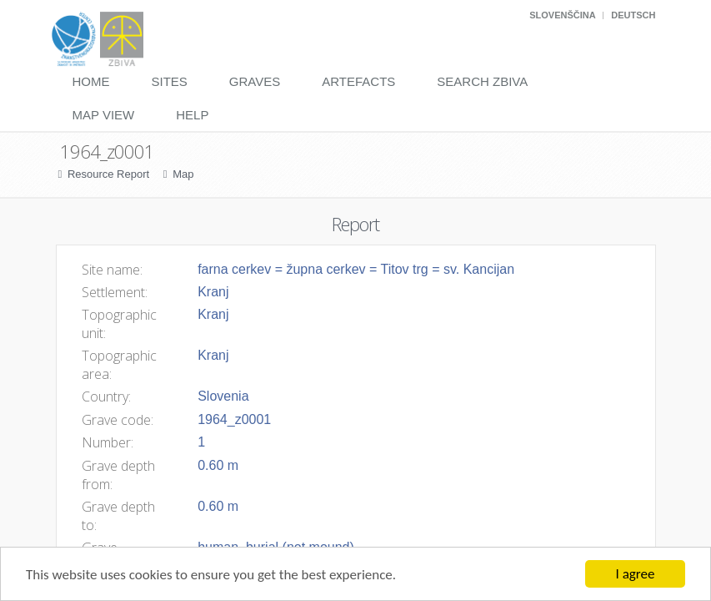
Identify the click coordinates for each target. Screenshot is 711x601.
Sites (170, 81)
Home (91, 81)
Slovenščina (562, 15)
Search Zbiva (482, 81)
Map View (104, 115)
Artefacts (358, 81)
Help (192, 115)
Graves (254, 81)
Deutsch (633, 15)
